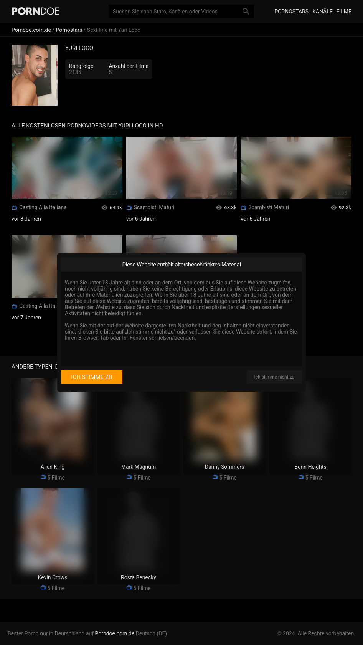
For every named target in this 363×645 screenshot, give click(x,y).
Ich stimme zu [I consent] (91, 377)
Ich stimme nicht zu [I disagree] (274, 377)
